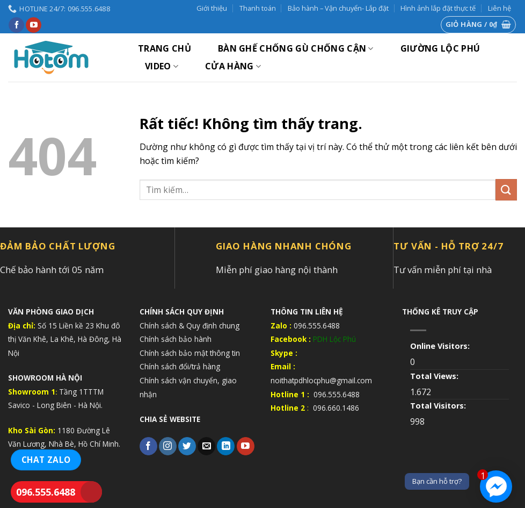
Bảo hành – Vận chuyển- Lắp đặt (338, 8)
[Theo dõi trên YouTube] (33, 25)
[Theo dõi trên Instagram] (168, 446)
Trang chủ (164, 48)
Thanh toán (257, 8)
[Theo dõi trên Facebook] (16, 25)
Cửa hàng (233, 66)
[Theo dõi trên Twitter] (187, 446)
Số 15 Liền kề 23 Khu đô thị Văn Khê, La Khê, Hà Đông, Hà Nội (64, 339)
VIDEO (161, 66)
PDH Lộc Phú (334, 339)
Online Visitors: (441, 346)
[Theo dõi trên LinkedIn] (226, 446)
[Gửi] (506, 189)
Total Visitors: (439, 405)
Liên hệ (499, 8)
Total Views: (435, 376)
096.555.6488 (45, 491)
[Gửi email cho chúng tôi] (206, 446)
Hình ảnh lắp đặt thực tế (438, 8)
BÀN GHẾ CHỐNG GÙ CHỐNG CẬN (296, 48)
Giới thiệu (211, 8)
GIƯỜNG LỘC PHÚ (440, 48)
